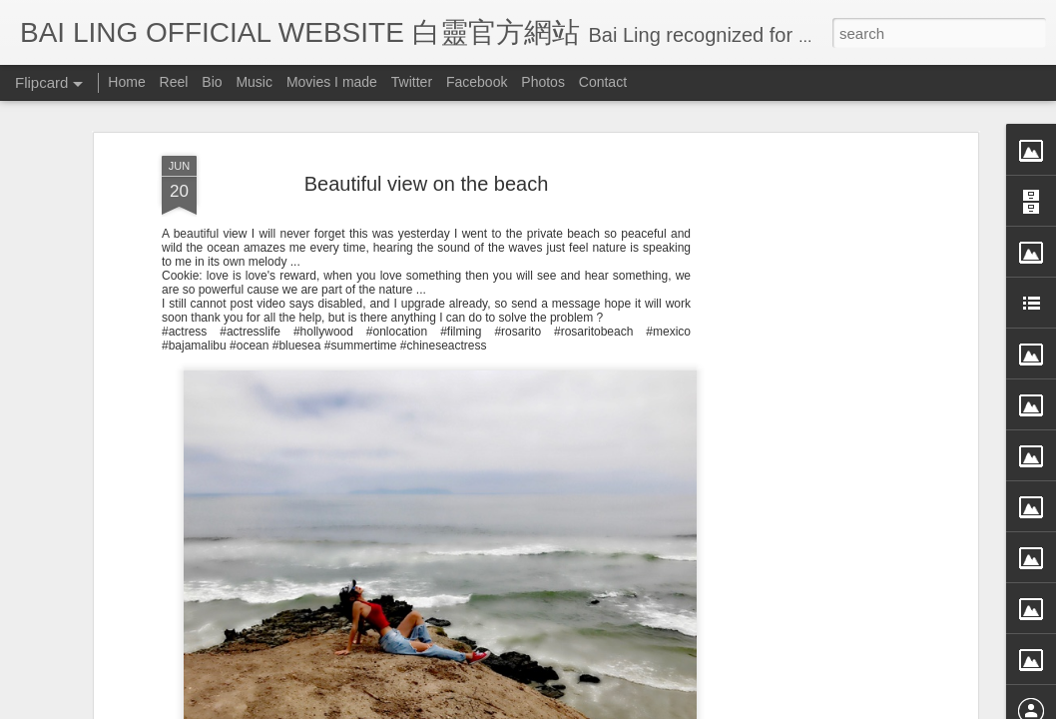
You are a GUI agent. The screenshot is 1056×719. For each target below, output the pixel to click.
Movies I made (331, 82)
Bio (212, 82)
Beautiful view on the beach (426, 184)
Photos (543, 82)
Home (126, 82)
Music (254, 82)
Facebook (476, 82)
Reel (174, 82)
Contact (603, 82)
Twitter (411, 82)
